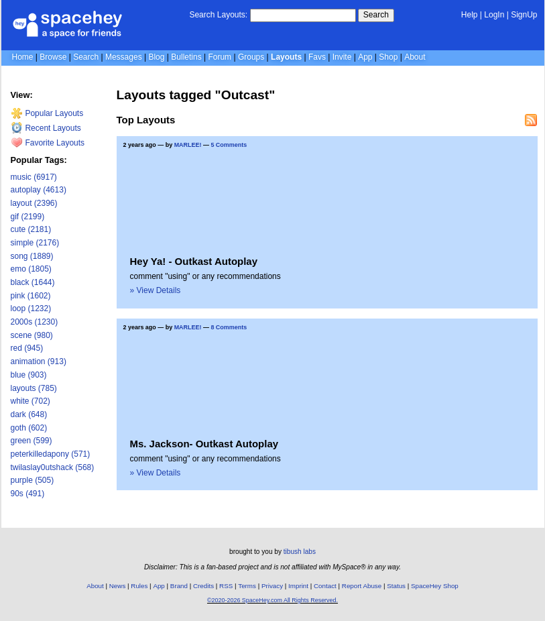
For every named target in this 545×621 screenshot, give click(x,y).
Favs (317, 57)
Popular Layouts (47, 113)
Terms (247, 585)
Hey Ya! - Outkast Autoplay (194, 261)
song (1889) (32, 256)
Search (376, 14)
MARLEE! (188, 145)
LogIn (494, 14)
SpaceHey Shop (435, 585)
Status (396, 585)
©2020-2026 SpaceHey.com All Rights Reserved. (272, 600)
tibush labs (300, 551)
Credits (203, 585)
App (365, 57)
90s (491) (28, 493)
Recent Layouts (46, 128)
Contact (325, 585)
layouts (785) (34, 388)
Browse (53, 57)
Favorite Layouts (47, 143)
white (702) (30, 401)
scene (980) (32, 335)
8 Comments (228, 327)
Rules (139, 585)
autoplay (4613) (38, 189)
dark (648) (29, 414)
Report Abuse (361, 585)
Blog (156, 57)
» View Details (155, 290)
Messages (123, 57)
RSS (226, 585)
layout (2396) (34, 203)
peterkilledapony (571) (50, 454)
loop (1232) (31, 308)
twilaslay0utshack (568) (53, 467)
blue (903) (29, 375)
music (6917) (34, 177)
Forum (219, 57)
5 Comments (228, 145)
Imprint (298, 585)
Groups (251, 57)
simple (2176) (35, 242)
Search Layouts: (218, 14)
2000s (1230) (34, 322)
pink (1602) (31, 295)
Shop (388, 57)
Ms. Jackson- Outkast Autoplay (204, 443)
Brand (179, 585)
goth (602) (29, 428)
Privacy (272, 585)
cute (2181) (31, 229)
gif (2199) (28, 216)
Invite (342, 57)
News (117, 585)
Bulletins (186, 57)
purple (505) (32, 480)
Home (23, 57)
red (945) (27, 348)
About (414, 57)
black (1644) (33, 282)
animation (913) (38, 361)
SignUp (524, 14)
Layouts (286, 57)
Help (469, 14)
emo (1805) (31, 269)
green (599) (31, 440)
